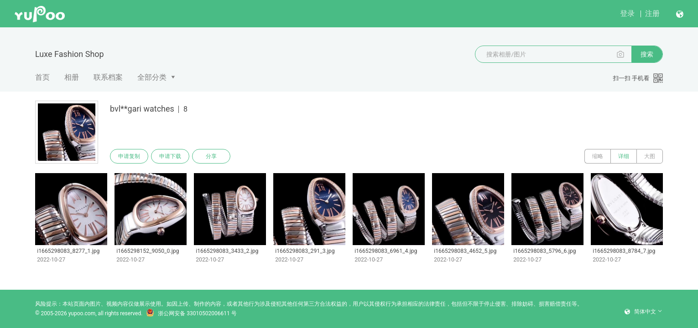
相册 (71, 77)
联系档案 (108, 77)
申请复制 (129, 156)
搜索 (647, 54)
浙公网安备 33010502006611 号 (191, 313)
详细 (623, 156)
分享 (211, 156)
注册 (652, 13)
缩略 (597, 156)
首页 (42, 77)
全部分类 (152, 77)
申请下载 (170, 156)
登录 (627, 13)
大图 (649, 156)
